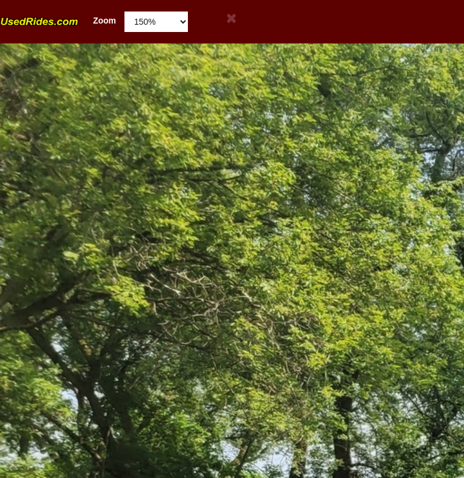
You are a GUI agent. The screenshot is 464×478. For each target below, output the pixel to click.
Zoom (58, 21)
